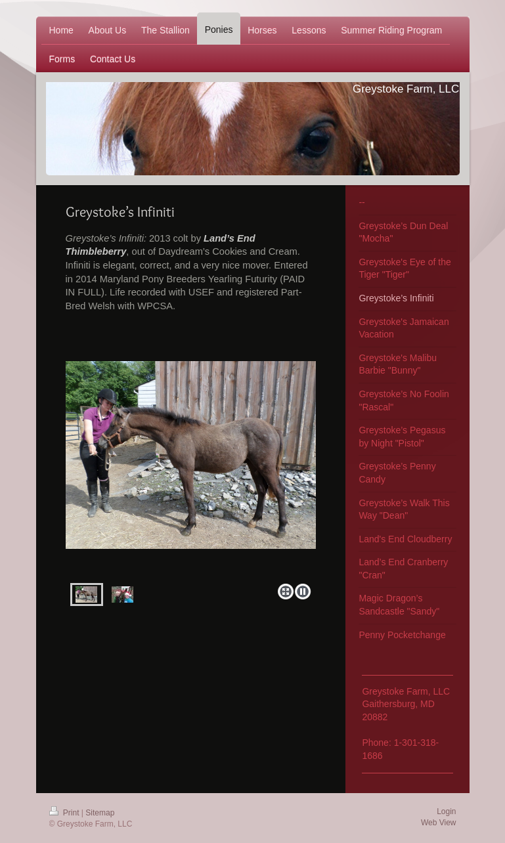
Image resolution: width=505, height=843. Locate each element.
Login (446, 811)
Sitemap (99, 812)
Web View (438, 822)
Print (65, 812)
